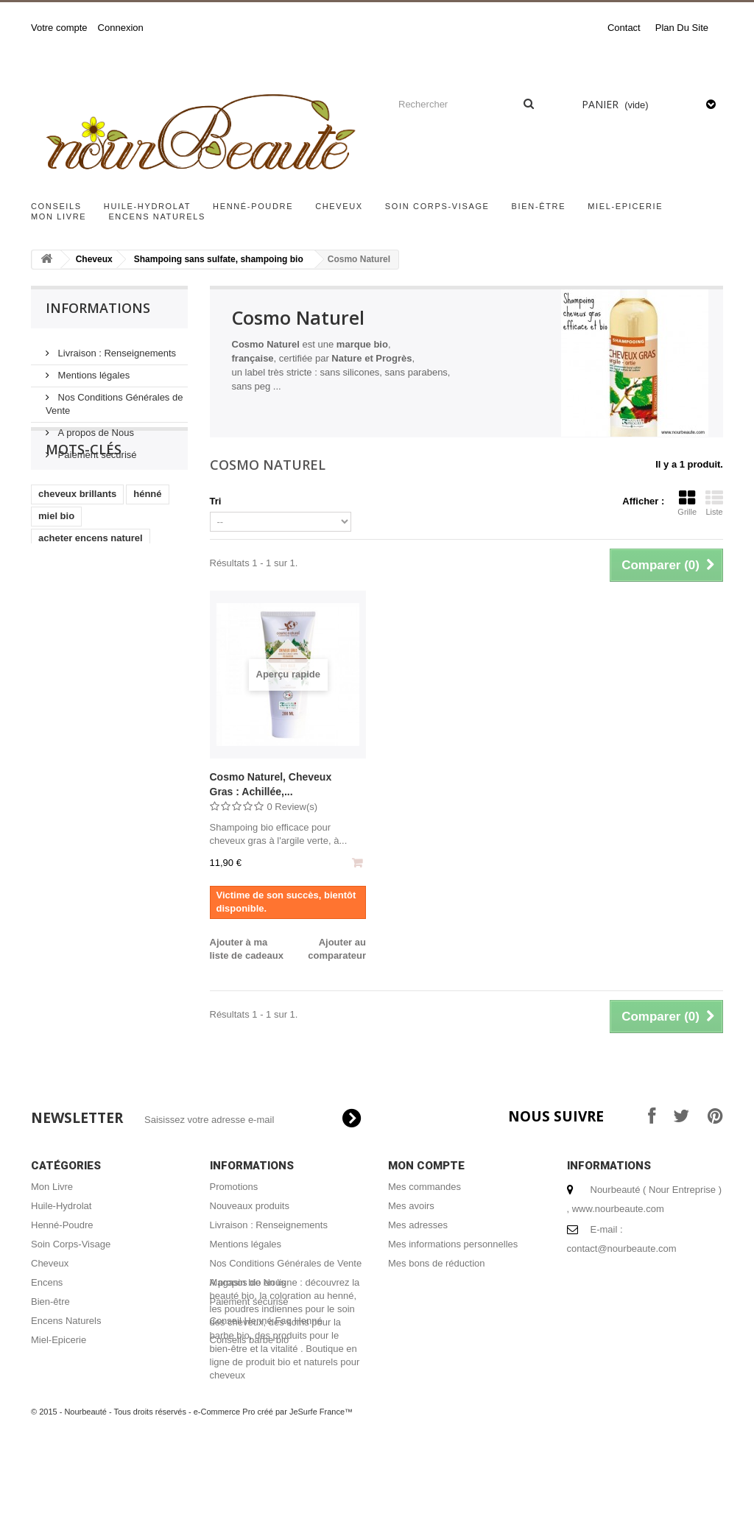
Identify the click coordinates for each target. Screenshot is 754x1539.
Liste (714, 503)
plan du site (681, 27)
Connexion (121, 27)
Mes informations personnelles (453, 1244)
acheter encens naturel (90, 593)
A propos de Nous (94, 426)
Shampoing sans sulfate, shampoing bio (218, 259)
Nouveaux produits (249, 1205)
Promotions (234, 1186)
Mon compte (426, 1165)
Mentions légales (92, 369)
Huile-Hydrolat (147, 206)
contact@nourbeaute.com (622, 1248)
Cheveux (339, 206)
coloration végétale (81, 725)
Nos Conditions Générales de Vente (286, 1263)
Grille (687, 503)
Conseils (56, 206)
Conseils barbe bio (249, 1339)
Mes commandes (424, 1186)
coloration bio (70, 703)
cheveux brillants (77, 548)
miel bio (56, 571)
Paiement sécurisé (96, 448)
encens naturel (72, 637)
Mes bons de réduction (436, 1263)
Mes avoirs (411, 1205)
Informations (98, 308)
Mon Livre (58, 216)
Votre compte (59, 27)
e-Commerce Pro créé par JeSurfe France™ (273, 1494)
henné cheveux (73, 681)
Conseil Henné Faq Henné (266, 1320)
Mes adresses (418, 1224)
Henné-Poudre (253, 206)
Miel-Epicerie (625, 206)
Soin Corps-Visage (437, 206)
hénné (147, 548)
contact (624, 27)
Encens (47, 1282)
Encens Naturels (156, 216)
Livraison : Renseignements (115, 347)
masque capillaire (78, 659)
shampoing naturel (81, 615)
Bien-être (539, 206)
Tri (216, 501)
